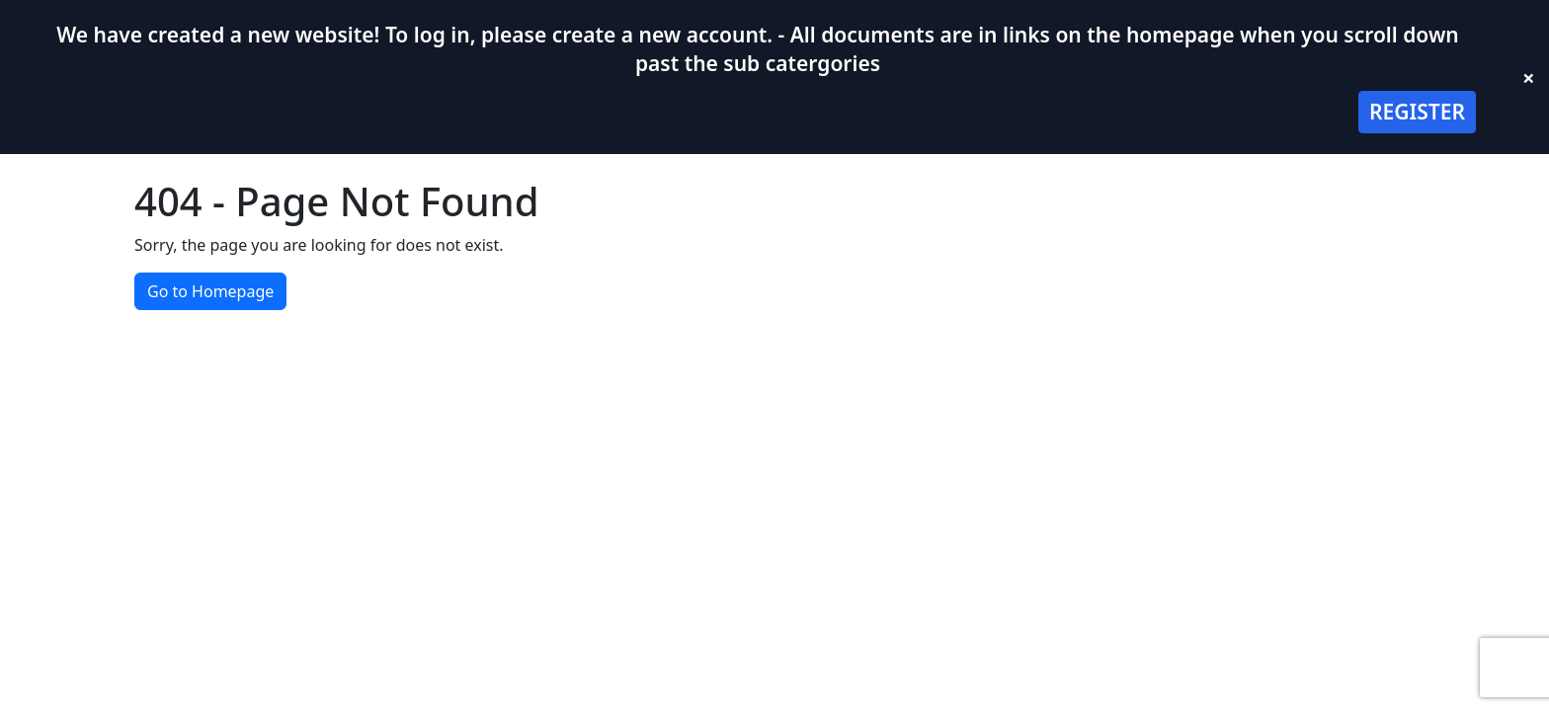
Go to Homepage (210, 291)
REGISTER (1417, 111)
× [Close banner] (1528, 77)
